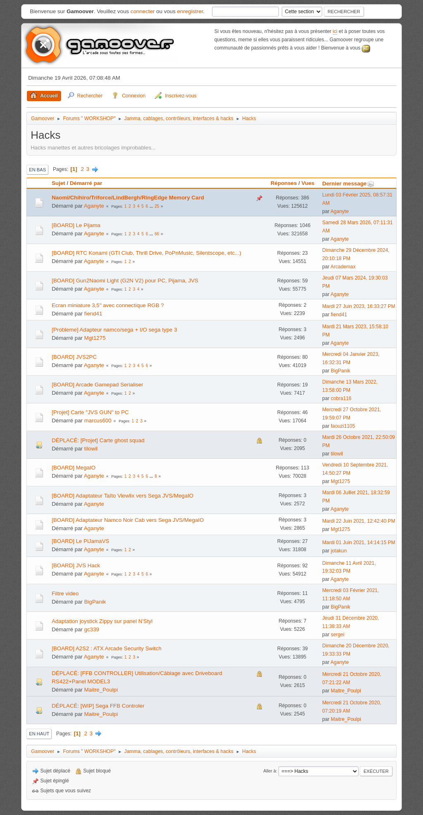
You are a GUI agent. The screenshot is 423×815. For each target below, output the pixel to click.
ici (335, 31)
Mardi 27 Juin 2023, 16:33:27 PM (358, 306)
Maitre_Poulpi (101, 690)
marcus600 (98, 420)
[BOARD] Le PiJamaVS (80, 541)
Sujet (58, 183)
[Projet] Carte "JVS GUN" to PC (90, 412)
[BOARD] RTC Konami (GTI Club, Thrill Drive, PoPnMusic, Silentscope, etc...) (146, 253)
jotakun (339, 551)
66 (156, 234)
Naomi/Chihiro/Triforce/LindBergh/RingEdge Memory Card (128, 197)
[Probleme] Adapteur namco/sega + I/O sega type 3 (114, 330)
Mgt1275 (95, 338)
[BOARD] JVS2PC (74, 357)
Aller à (269, 770)
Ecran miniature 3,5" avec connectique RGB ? (108, 305)
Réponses (284, 183)
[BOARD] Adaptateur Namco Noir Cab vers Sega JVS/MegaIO (128, 520)
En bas (37, 169)
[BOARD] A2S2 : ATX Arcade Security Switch (107, 648)
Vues (308, 183)
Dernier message (348, 183)
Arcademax (343, 267)
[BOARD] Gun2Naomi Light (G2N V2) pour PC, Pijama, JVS (125, 280)
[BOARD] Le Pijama (76, 225)
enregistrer (190, 11)
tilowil (91, 448)
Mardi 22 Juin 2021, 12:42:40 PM (358, 521)
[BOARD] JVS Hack (76, 565)
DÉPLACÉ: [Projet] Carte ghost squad (98, 440)
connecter (143, 11)
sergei (338, 634)
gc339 (91, 629)
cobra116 (341, 398)
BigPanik (340, 371)
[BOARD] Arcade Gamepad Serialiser (97, 384)
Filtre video (65, 593)
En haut (39, 733)
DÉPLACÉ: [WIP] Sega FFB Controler (98, 706)
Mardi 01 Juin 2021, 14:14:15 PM (358, 542)
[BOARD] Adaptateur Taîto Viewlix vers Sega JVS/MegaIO (122, 496)
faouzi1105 (343, 426)
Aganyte (94, 206)
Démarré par (86, 183)
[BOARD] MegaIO (73, 467)
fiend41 (93, 313)
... (152, 206)
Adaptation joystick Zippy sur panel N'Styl (102, 621)
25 (156, 206)
